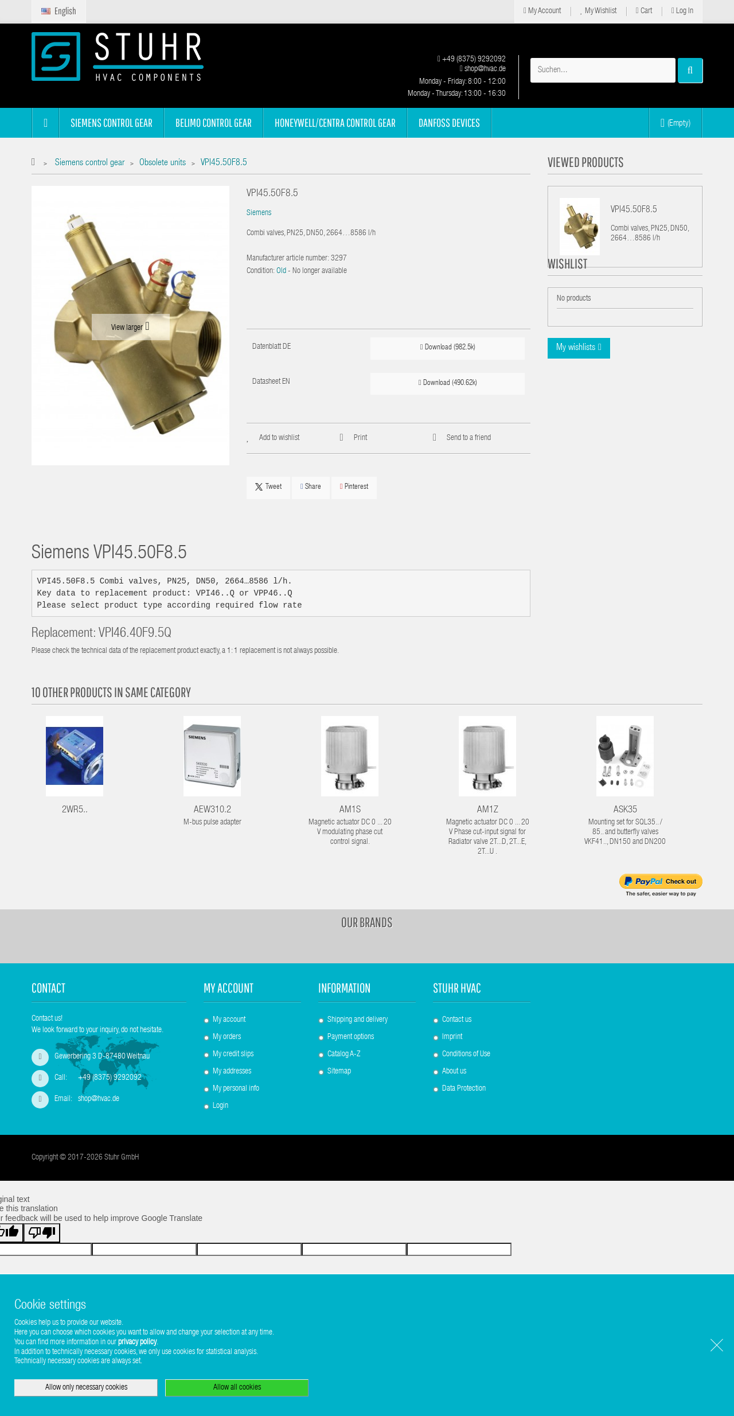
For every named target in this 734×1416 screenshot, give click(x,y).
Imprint (452, 1037)
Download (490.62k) (448, 383)
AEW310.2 (212, 810)
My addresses (232, 1072)
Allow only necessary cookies (86, 1388)
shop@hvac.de (483, 69)
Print (360, 438)
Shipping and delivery (357, 1020)
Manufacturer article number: (288, 259)
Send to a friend (469, 438)
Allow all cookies (237, 1388)
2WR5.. (75, 810)
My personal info (236, 1089)
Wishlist (567, 291)
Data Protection (464, 1089)
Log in (682, 11)
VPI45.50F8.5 (634, 210)
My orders (227, 1037)
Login (220, 1106)
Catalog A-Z (343, 1055)
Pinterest (354, 487)
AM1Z (487, 810)
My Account (542, 11)
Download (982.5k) (447, 347)
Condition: (261, 271)
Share (310, 487)
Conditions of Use (466, 1055)
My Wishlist (598, 11)
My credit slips (233, 1055)
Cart (644, 11)
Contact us (456, 1020)
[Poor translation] (42, 1246)
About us (454, 1072)
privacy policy (137, 1343)
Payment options (350, 1037)
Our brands (367, 922)
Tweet (268, 487)
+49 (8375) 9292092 (472, 60)
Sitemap (339, 1072)
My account (228, 987)
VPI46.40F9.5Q (135, 634)
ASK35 (625, 810)
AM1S (350, 810)
